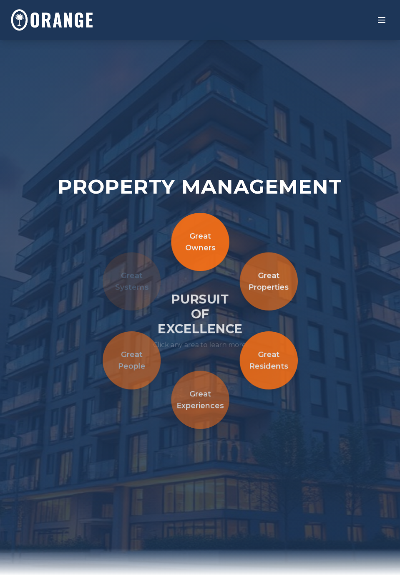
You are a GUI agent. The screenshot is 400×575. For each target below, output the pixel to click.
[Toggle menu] (381, 20)
